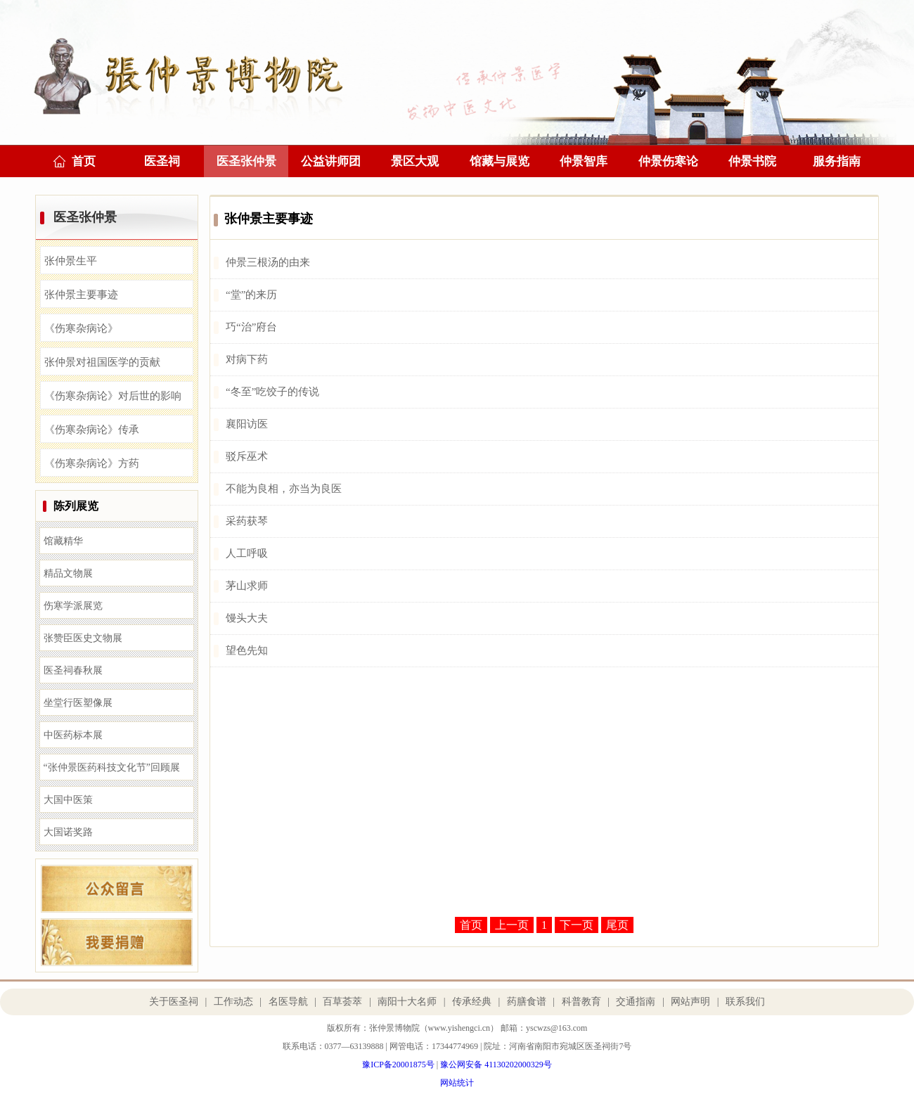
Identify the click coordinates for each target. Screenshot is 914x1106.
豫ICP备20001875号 (398, 1064)
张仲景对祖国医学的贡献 (102, 362)
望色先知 (247, 650)
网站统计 (457, 1083)
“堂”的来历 (251, 294)
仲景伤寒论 (668, 161)
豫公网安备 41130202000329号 (496, 1064)
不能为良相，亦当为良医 (284, 488)
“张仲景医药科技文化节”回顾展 (112, 767)
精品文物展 (68, 573)
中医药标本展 (73, 735)
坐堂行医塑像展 (78, 702)
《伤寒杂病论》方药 (91, 463)
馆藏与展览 (499, 161)
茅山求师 (247, 585)
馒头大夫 (247, 618)
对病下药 (247, 359)
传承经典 (471, 1001)
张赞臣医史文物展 (83, 638)
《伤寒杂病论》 (81, 328)
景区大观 (415, 161)
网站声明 (690, 1001)
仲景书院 (752, 161)
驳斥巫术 (247, 456)
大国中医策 (68, 800)
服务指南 (837, 161)
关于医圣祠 (173, 1001)
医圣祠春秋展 (73, 670)
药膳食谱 (526, 1001)
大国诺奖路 (68, 832)
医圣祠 (162, 161)
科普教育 (581, 1001)
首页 (84, 161)
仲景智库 (583, 161)
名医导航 (288, 1001)
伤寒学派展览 (73, 605)
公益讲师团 (331, 161)
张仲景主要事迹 (81, 294)
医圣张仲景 (246, 161)
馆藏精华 (63, 541)
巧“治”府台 (251, 327)
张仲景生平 (70, 260)
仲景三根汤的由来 (268, 262)
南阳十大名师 (407, 1001)
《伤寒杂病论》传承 (91, 429)
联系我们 (745, 1001)
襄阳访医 (247, 424)
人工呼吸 (247, 553)
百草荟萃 (342, 1001)
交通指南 (635, 1001)
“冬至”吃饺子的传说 (272, 391)
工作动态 (233, 1001)
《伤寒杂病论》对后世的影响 (112, 395)
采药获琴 (247, 521)
